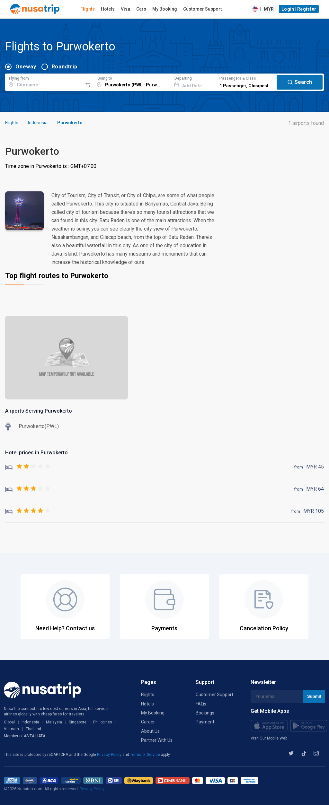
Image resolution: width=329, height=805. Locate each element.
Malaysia (54, 722)
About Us (150, 731)
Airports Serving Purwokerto (38, 411)
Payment (205, 721)
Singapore (77, 722)
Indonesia (38, 122)
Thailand (33, 729)
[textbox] (44, 81)
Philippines (102, 722)
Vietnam (11, 729)
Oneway (25, 67)
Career (148, 721)
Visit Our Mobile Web (269, 738)
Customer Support (202, 9)
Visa (125, 9)
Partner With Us (157, 740)
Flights (87, 9)
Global (9, 722)
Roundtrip (64, 67)
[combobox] (44, 81)
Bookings (205, 712)
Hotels (108, 9)
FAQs (201, 703)
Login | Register (298, 9)
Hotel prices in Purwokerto (36, 453)
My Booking (164, 9)
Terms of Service (145, 754)
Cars (141, 9)
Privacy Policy (109, 754)
